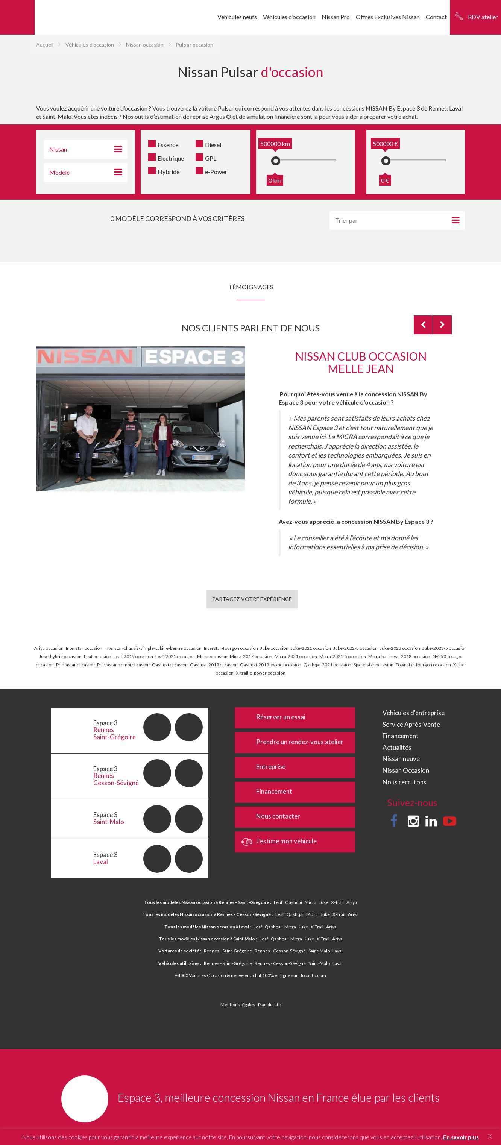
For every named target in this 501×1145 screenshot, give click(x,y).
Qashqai (293, 902)
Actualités (397, 747)
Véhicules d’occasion (289, 17)
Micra (310, 902)
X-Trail (337, 902)
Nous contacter (271, 817)
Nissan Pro (336, 17)
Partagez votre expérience (252, 599)
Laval (337, 951)
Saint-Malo (319, 951)
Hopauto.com (312, 975)
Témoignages (250, 286)
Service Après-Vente (411, 724)
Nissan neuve (401, 759)
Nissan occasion (145, 44)
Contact (436, 17)
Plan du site (269, 1004)
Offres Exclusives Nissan (388, 17)
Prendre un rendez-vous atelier (292, 742)
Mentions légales (237, 1004)
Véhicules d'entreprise (414, 713)
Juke (323, 902)
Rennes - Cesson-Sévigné (280, 951)
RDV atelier (483, 17)
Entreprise (263, 767)
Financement (267, 792)
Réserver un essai (273, 717)
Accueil (44, 44)
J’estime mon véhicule (279, 842)
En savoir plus (461, 1137)
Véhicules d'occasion (89, 44)
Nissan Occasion (406, 770)
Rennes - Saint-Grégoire (228, 951)
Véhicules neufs (237, 17)
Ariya (351, 902)
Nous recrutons (405, 782)
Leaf (278, 902)
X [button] (490, 1136)
